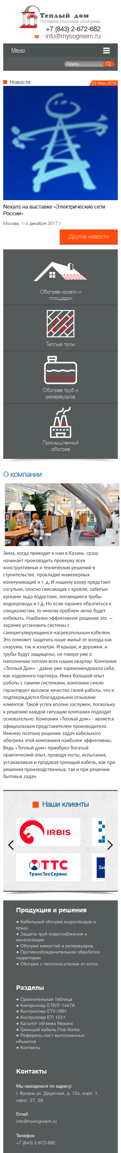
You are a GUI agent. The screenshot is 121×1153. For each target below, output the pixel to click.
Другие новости (89, 236)
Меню (18, 50)
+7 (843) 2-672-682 (73, 29)
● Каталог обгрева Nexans (44, 1023)
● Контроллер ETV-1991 (41, 1011)
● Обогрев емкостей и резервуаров (54, 945)
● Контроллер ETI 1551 (41, 1017)
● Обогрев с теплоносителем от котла (57, 963)
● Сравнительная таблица (44, 999)
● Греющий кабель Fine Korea (48, 1029)
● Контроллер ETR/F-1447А (45, 1005)
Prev (11, 845)
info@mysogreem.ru (73, 36)
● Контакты (28, 1047)
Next (110, 845)
